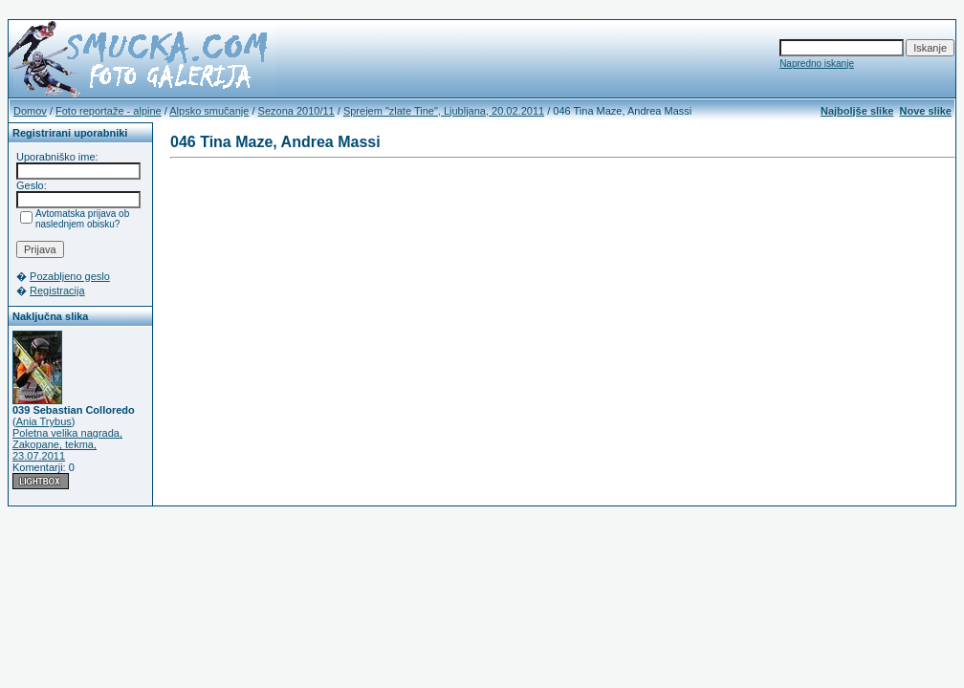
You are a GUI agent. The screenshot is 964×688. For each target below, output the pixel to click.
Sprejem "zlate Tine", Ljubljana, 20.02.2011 (443, 111)
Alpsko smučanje (209, 111)
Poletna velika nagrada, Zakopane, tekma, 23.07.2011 (67, 444)
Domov (30, 111)
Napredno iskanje (816, 63)
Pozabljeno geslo (70, 276)
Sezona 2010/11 (296, 111)
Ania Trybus (44, 421)
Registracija (57, 290)
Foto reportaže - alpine (108, 111)
